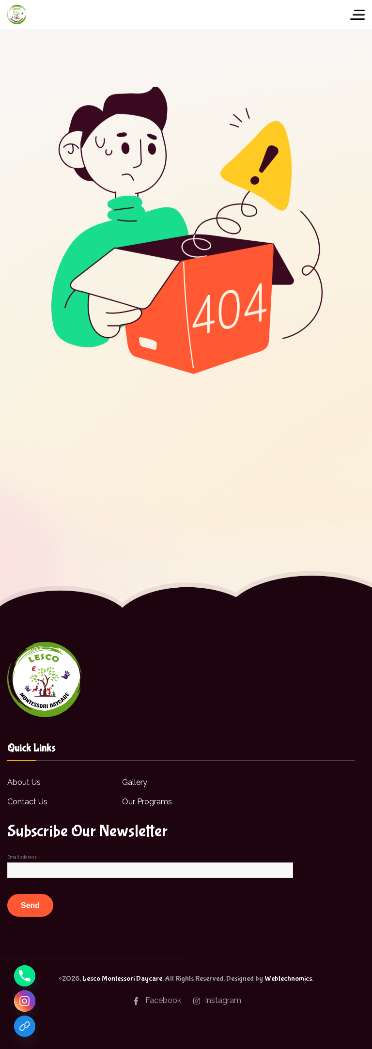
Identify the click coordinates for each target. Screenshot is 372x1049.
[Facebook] (24, 1026)
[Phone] (24, 975)
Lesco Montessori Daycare (122, 978)
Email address (24, 857)
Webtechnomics (288, 978)
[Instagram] (24, 1001)
